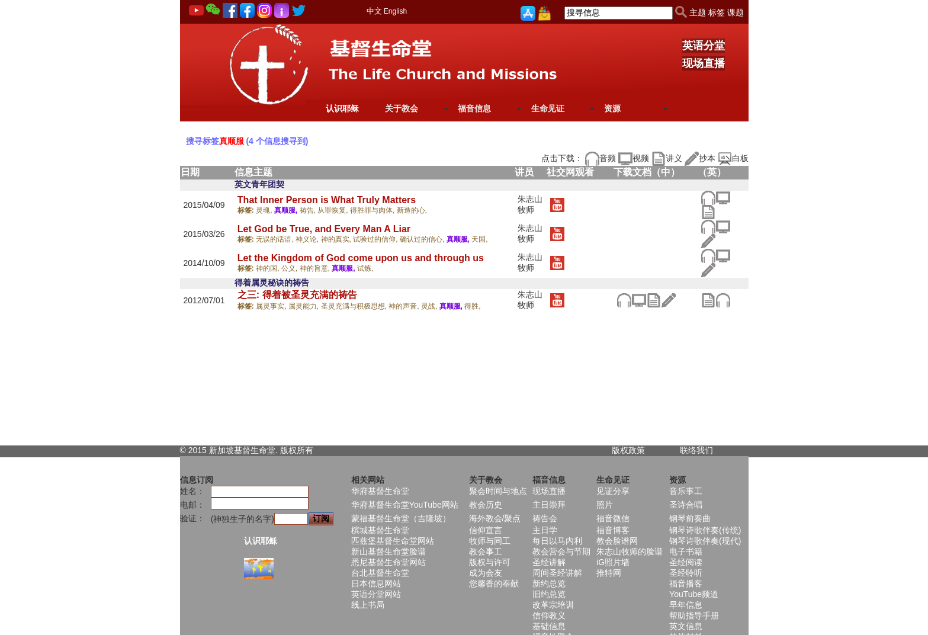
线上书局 (367, 605)
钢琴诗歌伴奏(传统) (705, 530)
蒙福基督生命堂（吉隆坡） (401, 518)
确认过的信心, (423, 239)
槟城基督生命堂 (380, 530)
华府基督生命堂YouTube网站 (404, 504)
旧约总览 (549, 594)
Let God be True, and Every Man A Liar (323, 229)
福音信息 (474, 108)
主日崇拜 (549, 504)
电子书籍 (685, 551)
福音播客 (685, 583)
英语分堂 (703, 46)
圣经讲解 (549, 562)
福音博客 (613, 530)
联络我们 (696, 450)
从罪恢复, (333, 210)
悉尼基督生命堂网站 (388, 562)
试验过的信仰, (376, 239)
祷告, (309, 210)
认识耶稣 (342, 108)
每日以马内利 (557, 541)
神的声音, (404, 306)
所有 (305, 450)
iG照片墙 (613, 562)
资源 (612, 108)
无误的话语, (276, 239)
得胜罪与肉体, (373, 210)
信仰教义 (549, 615)
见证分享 (613, 491)
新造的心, (412, 210)
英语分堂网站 (376, 594)
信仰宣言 (485, 530)
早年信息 (685, 605)
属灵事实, (272, 306)
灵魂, (265, 210)
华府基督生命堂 (380, 491)
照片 (604, 504)
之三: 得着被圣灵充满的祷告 (297, 295)
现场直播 (703, 63)
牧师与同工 (489, 541)
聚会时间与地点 (498, 491)
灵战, (430, 306)
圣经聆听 (685, 573)
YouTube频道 (693, 594)
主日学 (544, 530)
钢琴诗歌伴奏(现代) (705, 541)
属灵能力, (304, 306)
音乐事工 (685, 491)
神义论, (308, 239)
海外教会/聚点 (495, 518)
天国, (479, 239)
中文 (374, 11)
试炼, (365, 268)
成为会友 (485, 573)
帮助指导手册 (694, 615)
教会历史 (485, 504)
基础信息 (549, 626)
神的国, (268, 268)
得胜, (472, 306)
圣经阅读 (685, 562)
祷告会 (544, 518)
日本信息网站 (376, 583)
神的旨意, (316, 268)
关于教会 (401, 108)
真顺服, (287, 210)
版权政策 (628, 450)
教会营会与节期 (561, 551)
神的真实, (337, 239)
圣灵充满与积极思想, (355, 306)
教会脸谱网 (617, 541)
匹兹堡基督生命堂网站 (392, 541)
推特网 (608, 573)
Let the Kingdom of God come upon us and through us (360, 258)
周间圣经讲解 (557, 573)
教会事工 (485, 551)
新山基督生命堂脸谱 (388, 551)
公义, (290, 268)
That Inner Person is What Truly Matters (326, 200)
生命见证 (547, 108)
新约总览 (549, 583)
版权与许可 (489, 562)
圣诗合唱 (685, 504)
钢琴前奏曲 (690, 518)
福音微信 (613, 518)
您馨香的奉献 (494, 583)
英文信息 (685, 626)
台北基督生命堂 (380, 573)
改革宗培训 (553, 605)
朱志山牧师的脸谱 (629, 551)
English (395, 11)
